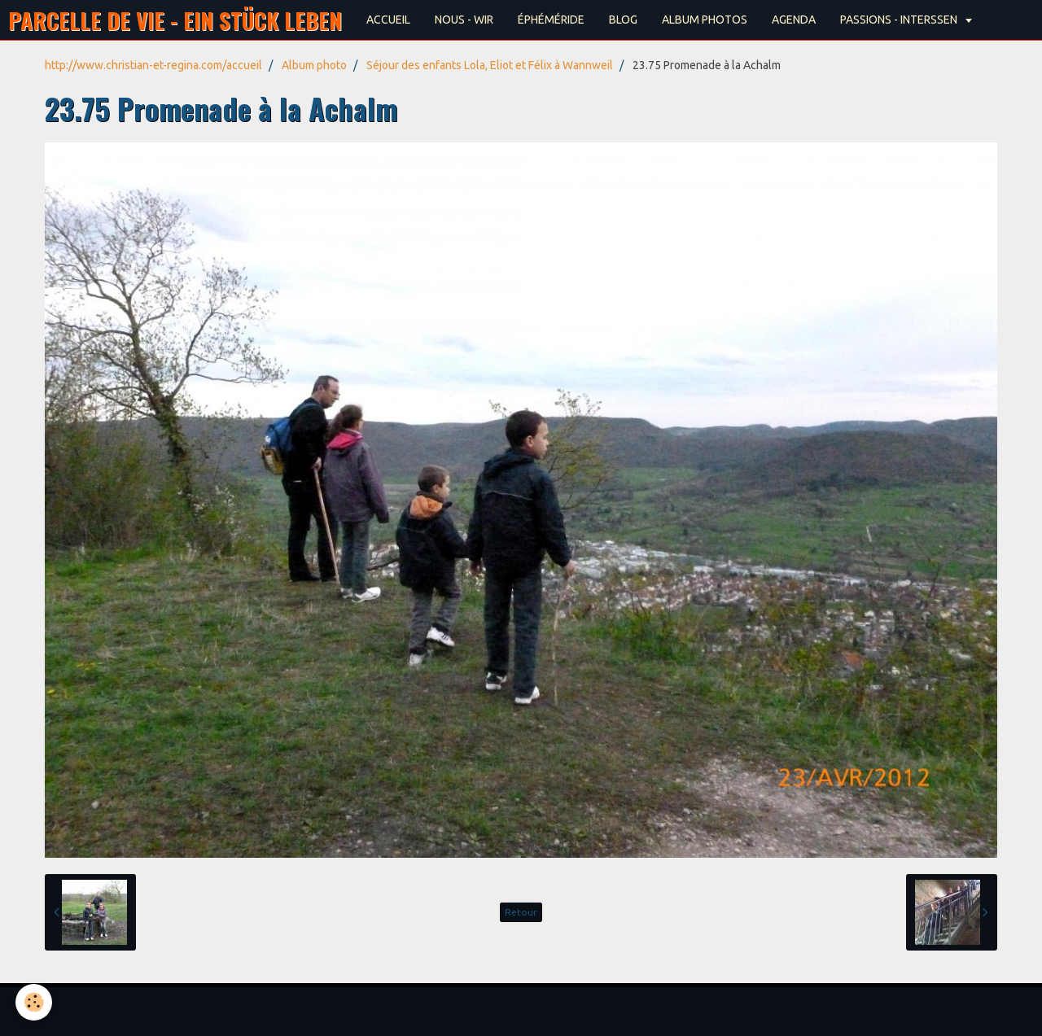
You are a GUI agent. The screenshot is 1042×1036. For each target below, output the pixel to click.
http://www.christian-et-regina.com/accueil (153, 65)
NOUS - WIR (464, 19)
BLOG (623, 19)
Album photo (314, 65)
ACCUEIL (388, 19)
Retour (521, 912)
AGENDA (794, 19)
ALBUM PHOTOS (704, 19)
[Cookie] (34, 1002)
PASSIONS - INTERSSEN (900, 19)
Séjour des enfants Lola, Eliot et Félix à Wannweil (489, 65)
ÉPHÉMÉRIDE (551, 19)
